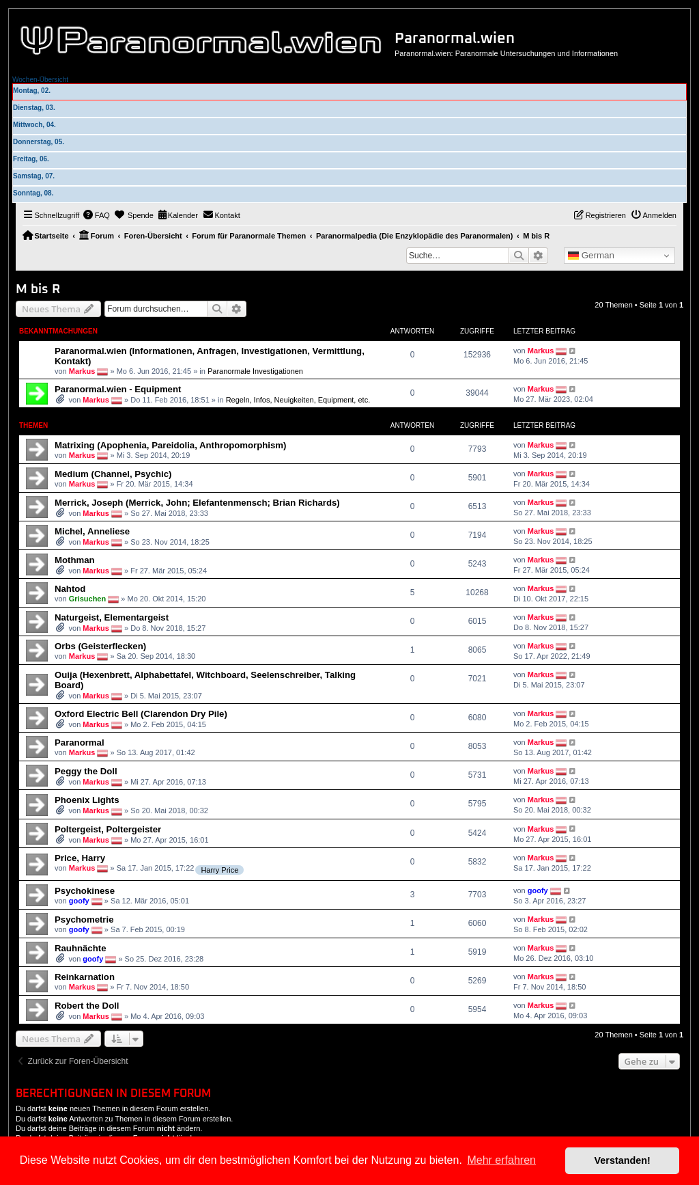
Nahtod (70, 589)
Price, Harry (80, 858)
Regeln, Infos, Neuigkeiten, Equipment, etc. (298, 400)
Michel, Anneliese (92, 531)
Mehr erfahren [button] (501, 1160)
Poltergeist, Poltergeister (108, 829)
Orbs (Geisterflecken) (100, 646)
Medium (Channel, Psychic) (113, 474)
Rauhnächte (80, 948)
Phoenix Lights (87, 800)
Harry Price (219, 870)
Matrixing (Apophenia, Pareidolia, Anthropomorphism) (170, 445)
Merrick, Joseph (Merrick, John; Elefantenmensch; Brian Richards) (197, 503)
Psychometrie (84, 919)
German (591, 255)
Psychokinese (85, 891)
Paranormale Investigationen (255, 371)
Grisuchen (87, 599)
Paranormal (79, 742)
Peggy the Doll (86, 771)
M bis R (38, 289)
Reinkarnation (85, 977)
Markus (82, 371)
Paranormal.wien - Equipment (118, 389)
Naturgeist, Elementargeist (112, 617)
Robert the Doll (87, 1005)
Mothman (75, 560)
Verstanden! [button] (623, 1160)
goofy (79, 901)
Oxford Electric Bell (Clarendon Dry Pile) (141, 714)
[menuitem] (96, 215)
